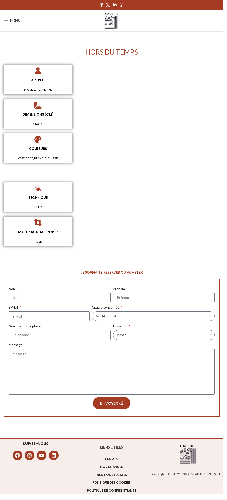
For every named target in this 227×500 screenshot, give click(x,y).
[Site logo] (111, 20)
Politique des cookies (111, 483)
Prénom (119, 289)
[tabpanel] (112, 348)
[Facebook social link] (102, 4)
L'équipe (111, 460)
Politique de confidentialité (111, 491)
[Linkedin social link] (115, 4)
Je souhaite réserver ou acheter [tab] (112, 273)
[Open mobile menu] (12, 20)
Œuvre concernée (106, 308)
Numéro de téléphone (25, 327)
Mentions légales (111, 475)
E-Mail (14, 308)
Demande (120, 327)
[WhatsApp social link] (121, 4)
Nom (12, 289)
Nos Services (111, 467)
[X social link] (108, 4)
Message (16, 345)
